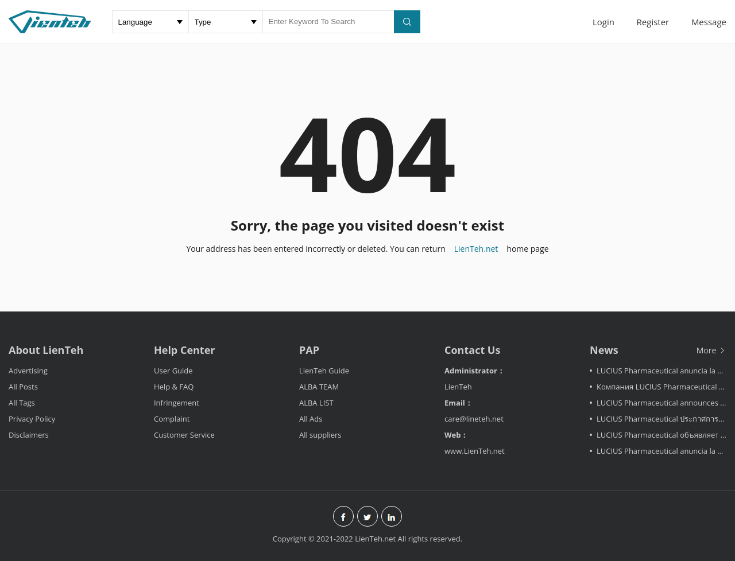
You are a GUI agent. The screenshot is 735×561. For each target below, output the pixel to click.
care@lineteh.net (474, 419)
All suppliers (320, 435)
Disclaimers (29, 435)
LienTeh (458, 386)
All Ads (311, 419)
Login (603, 22)
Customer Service (184, 435)
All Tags (22, 403)
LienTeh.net (476, 248)
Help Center (184, 350)
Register (653, 22)
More (711, 350)
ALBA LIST (316, 403)
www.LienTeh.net (474, 451)
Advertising (28, 370)
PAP (309, 350)
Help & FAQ (174, 386)
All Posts (23, 386)
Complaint (171, 419)
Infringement (176, 403)
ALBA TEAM (319, 386)
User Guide (173, 370)
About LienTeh (46, 350)
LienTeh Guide (324, 370)
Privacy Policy (32, 419)
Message (708, 22)
